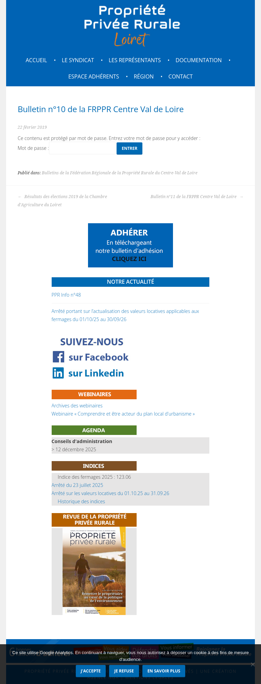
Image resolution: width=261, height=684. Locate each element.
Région (144, 76)
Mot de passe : (67, 148)
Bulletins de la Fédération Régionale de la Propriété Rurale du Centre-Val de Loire (119, 173)
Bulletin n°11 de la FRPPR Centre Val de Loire (197, 196)
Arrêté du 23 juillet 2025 (77, 485)
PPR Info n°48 (66, 295)
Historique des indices (81, 501)
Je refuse (124, 671)
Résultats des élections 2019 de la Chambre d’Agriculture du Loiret (62, 200)
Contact (181, 76)
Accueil (36, 60)
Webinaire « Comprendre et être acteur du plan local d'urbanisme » (123, 413)
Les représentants (135, 60)
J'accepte (91, 671)
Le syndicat (78, 60)
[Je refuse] (252, 664)
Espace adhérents (93, 76)
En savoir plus (163, 671)
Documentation (198, 60)
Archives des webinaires (77, 405)
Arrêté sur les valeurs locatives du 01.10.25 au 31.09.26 (110, 493)
